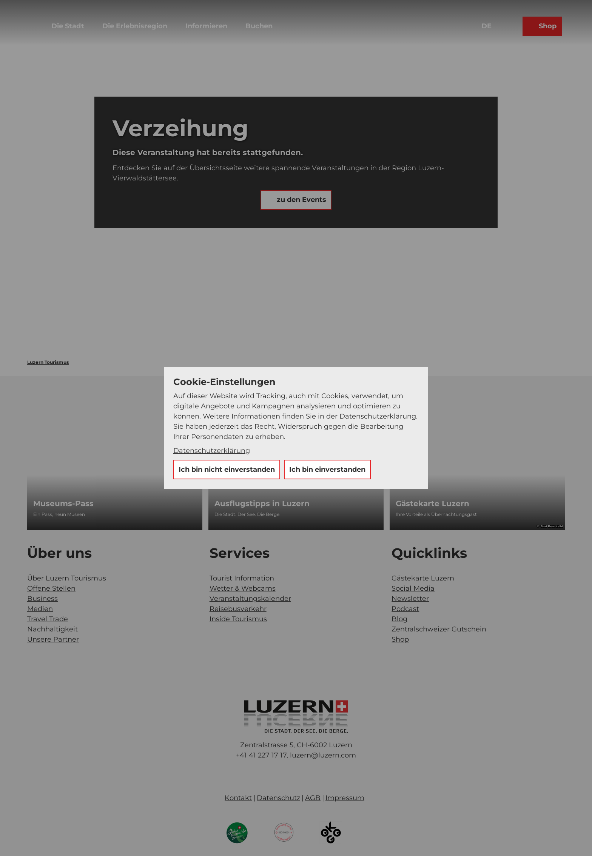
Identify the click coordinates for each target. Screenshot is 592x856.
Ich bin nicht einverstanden (227, 469)
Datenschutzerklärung (211, 450)
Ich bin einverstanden (327, 469)
